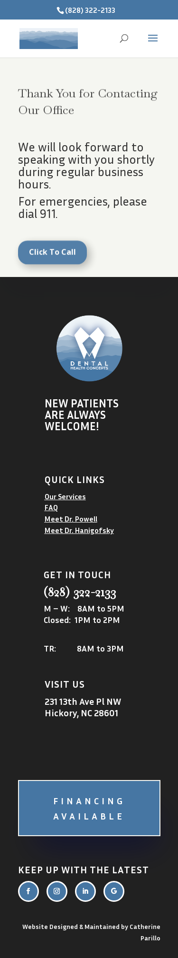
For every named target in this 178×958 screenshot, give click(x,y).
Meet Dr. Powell (71, 518)
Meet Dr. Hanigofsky (79, 530)
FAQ (51, 507)
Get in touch (77, 575)
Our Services (65, 496)
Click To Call (52, 255)
